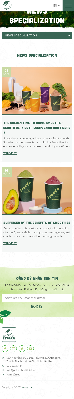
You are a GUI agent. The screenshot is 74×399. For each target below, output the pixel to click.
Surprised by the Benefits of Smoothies (36, 222)
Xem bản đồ (13, 374)
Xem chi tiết (10, 153)
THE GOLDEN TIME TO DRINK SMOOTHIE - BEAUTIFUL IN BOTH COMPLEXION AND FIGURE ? (36, 127)
